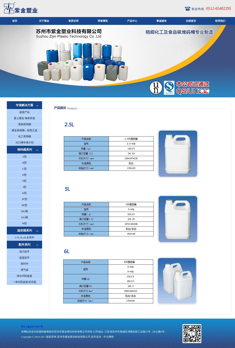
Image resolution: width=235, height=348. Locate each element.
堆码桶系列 (24, 149)
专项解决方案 (24, 105)
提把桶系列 (24, 230)
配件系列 (24, 244)
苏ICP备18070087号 (32, 326)
